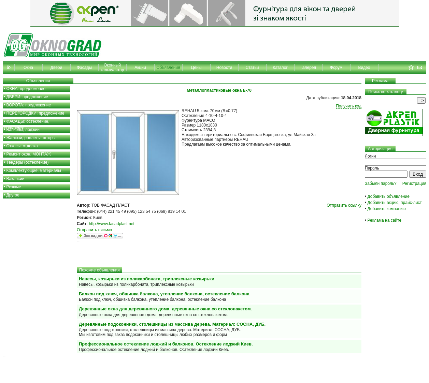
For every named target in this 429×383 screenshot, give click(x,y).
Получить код (348, 106)
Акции (140, 67)
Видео (364, 67)
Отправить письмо (94, 229)
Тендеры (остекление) (27, 162)
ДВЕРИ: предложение (27, 96)
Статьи (252, 67)
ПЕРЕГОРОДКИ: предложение (35, 113)
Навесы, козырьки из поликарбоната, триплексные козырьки (146, 278)
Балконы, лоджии (23, 129)
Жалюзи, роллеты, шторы (31, 137)
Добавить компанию (387, 208)
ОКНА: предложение (26, 88)
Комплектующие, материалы (33, 170)
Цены (196, 67)
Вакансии (15, 178)
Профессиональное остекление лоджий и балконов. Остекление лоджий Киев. (166, 344)
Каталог (280, 67)
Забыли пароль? (381, 183)
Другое (12, 195)
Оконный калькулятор (112, 67)
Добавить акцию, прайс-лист (395, 202)
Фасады (84, 67)
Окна (28, 67)
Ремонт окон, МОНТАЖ (28, 154)
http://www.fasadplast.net (111, 223)
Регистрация (414, 183)
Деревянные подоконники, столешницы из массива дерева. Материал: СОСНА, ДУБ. (172, 324)
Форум (336, 67)
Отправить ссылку (344, 205)
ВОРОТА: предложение (28, 105)
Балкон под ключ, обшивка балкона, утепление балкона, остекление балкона (164, 293)
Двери (56, 67)
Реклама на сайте (385, 220)
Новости (224, 67)
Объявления (168, 67)
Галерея (308, 67)
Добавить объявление (389, 196)
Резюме (13, 187)
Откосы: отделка (22, 146)
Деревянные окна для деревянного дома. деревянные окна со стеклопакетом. (165, 308)
